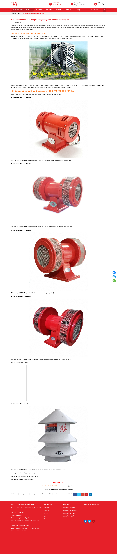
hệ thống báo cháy (18, 36)
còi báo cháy (44, 494)
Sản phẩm (59, 10)
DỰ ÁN (45, 516)
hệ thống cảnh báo (24, 494)
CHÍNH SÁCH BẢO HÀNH (69, 513)
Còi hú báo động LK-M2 (20, 404)
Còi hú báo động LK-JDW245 (22, 296)
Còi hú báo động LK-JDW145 (22, 164)
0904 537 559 (56, 3)
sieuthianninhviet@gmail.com (67, 486)
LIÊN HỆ (45, 518)
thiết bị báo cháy (53, 494)
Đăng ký (83, 5)
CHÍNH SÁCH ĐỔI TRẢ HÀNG (70, 510)
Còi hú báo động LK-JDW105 (22, 98)
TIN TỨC (45, 513)
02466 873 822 (57, 5)
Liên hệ (78, 10)
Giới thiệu (49, 10)
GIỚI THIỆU (46, 507)
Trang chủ (39, 10)
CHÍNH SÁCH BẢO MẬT (68, 516)
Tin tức (69, 10)
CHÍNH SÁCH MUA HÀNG (69, 507)
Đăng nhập (77, 5)
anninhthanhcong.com (67, 489)
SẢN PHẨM (46, 510)
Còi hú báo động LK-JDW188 (22, 230)
